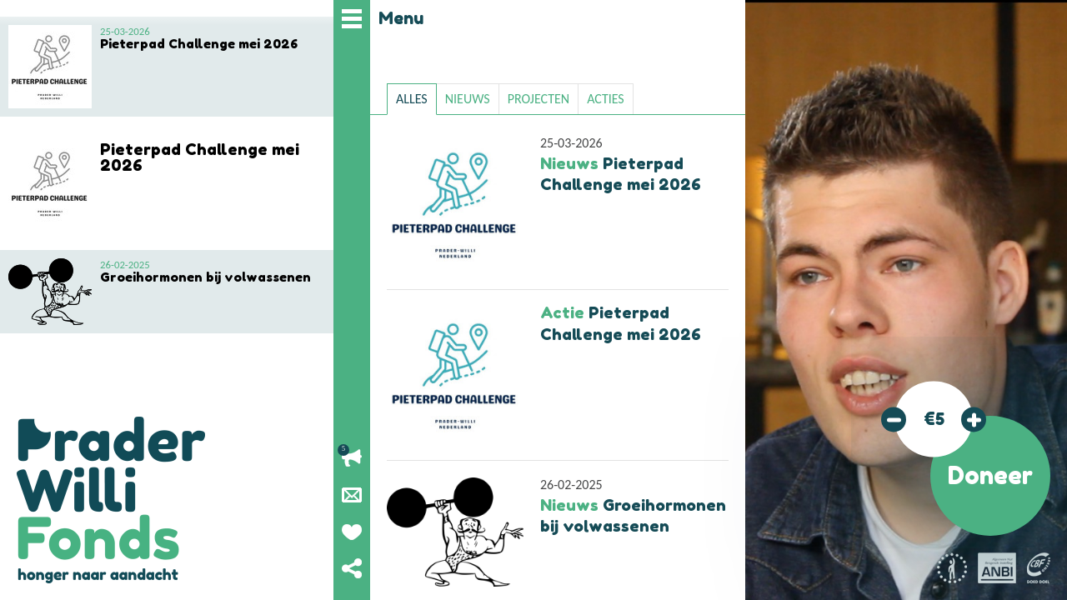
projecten (538, 99)
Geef (351, 531)
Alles (412, 99)
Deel (351, 568)
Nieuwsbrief (351, 495)
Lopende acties (351, 458)
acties (605, 99)
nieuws (467, 99)
